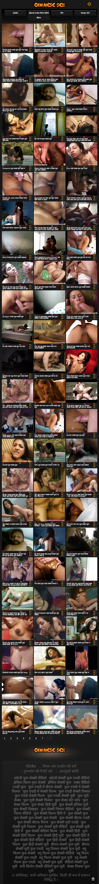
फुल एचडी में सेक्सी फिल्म (39, 791)
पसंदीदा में (89, 4)
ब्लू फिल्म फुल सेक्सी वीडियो (56, 853)
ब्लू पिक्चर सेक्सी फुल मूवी (63, 849)
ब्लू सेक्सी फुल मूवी (50, 862)
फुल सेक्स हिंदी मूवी (44, 804)
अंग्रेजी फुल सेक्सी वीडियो (30, 778)
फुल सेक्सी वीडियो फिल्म (41, 831)
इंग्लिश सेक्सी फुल (59, 782)
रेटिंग (61, 13)
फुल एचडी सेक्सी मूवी (61, 796)
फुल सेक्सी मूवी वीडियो (52, 827)
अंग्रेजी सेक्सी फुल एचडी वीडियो (69, 778)
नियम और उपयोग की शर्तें (59, 766)
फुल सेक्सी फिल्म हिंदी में (49, 813)
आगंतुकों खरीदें (68, 771)
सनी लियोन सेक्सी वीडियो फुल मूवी (42, 866)
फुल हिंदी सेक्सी (56, 840)
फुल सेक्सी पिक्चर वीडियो (57, 809)
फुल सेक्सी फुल (78, 813)
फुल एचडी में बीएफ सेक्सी (45, 787)
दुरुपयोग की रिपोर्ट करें (38, 771)
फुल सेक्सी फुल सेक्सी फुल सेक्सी (35, 818)
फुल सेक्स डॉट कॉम (67, 800)
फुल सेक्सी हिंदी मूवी (50, 835)
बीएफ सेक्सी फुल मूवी (65, 844)
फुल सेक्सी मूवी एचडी (64, 822)
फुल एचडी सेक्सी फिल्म (30, 796)
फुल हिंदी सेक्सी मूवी (35, 844)
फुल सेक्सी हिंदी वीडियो (29, 840)
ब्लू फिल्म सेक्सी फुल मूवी (55, 858)
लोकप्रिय (15, 13)
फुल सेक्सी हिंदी (70, 831)
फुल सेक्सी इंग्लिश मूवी (73, 804)
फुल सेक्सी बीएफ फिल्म (32, 822)
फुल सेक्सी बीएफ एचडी (74, 818)
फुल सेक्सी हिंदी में (77, 835)
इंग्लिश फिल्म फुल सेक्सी (29, 782)
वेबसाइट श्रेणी (85, 13)
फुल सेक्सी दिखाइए (25, 809)
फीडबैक (31, 766)
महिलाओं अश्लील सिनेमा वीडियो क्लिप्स (39, 15)
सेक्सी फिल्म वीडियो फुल (49, 5)
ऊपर (93, 878)
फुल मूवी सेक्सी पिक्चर (38, 800)
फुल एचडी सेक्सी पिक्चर (74, 791)
